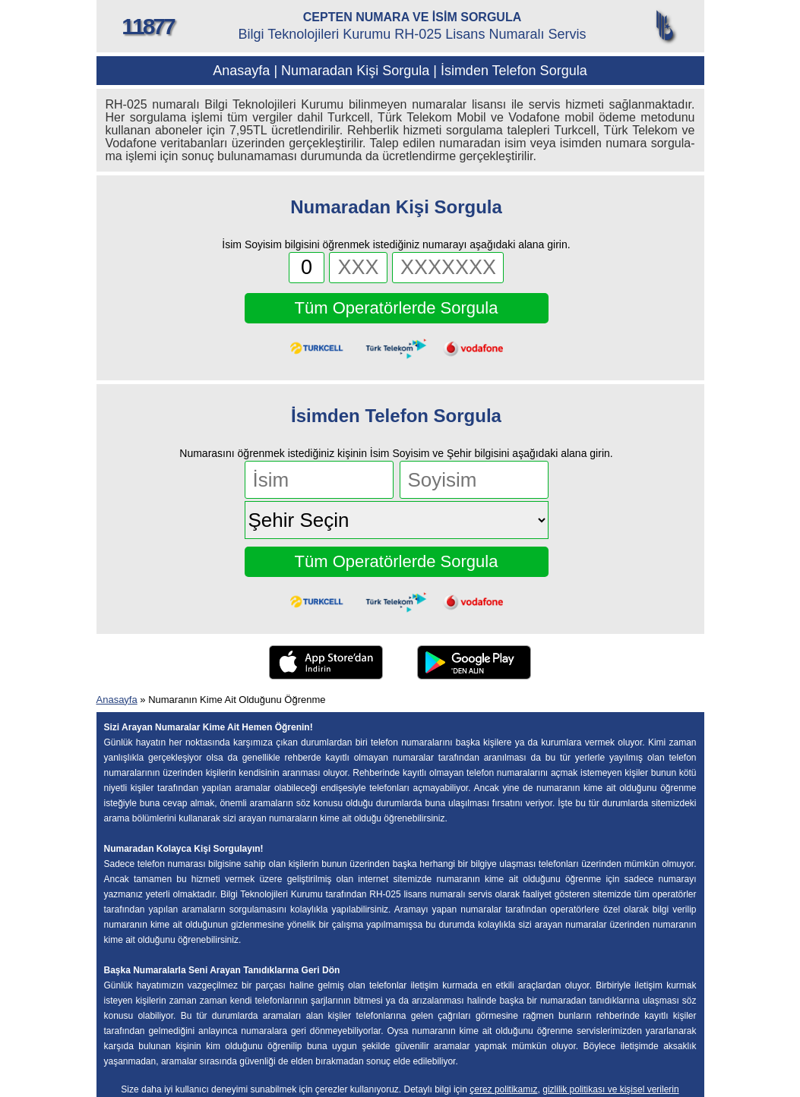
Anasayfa (241, 70)
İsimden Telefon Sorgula (514, 70)
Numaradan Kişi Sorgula (355, 70)
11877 (147, 26)
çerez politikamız (503, 1089)
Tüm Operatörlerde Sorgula (396, 307)
